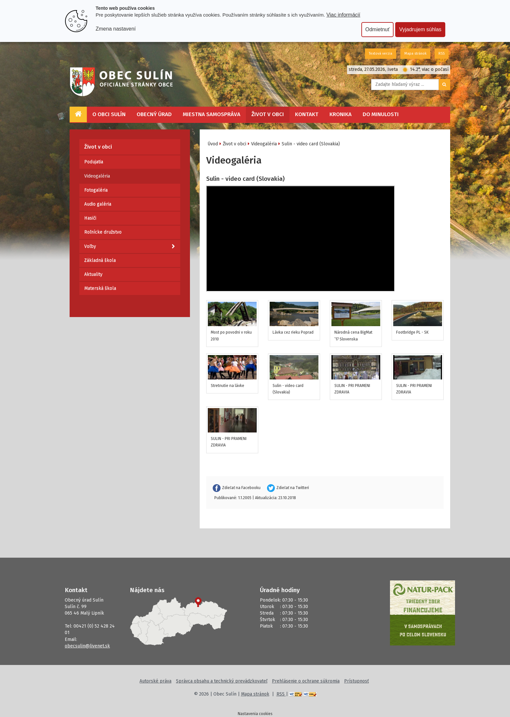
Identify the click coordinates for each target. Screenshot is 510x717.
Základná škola (100, 260)
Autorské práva (155, 681)
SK (359, 53)
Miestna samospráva (211, 114)
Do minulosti (381, 114)
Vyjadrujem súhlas (420, 29)
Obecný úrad (154, 114)
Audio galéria (97, 204)
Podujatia (93, 162)
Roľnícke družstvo (103, 232)
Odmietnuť (377, 29)
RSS (441, 53)
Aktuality (93, 274)
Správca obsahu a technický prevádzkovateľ (221, 681)
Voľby (129, 246)
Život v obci (267, 114)
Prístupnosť (356, 681)
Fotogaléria (96, 190)
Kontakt (306, 114)
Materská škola (100, 288)
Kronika (340, 114)
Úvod (213, 144)
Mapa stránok (415, 53)
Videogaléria (97, 176)
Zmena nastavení (116, 29)
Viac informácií (343, 15)
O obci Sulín (109, 114)
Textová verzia (380, 53)
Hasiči (90, 218)
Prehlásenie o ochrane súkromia (306, 681)
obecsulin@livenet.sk (87, 646)
